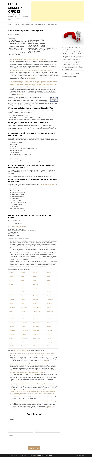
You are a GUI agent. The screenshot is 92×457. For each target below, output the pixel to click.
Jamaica (35, 303)
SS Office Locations (52, 24)
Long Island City (37, 307)
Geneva (22, 299)
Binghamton (12, 276)
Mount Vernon (36, 311)
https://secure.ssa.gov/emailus (19, 226)
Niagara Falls (24, 322)
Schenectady (12, 338)
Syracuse (49, 338)
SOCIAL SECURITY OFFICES (15, 7)
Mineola (11, 311)
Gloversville (49, 299)
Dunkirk (11, 295)
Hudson (11, 303)
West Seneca (24, 345)
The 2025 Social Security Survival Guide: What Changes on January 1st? (28, 59)
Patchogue (35, 326)
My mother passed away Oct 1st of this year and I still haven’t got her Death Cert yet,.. (32, 384)
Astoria (35, 272)
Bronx (22, 276)
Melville (49, 307)
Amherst (23, 272)
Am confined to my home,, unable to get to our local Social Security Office (29, 363)
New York (11, 315)
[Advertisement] (57, 11)
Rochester (23, 334)
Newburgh (12, 322)
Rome (48, 334)
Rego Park (49, 330)
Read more (38, 67)
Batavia (48, 272)
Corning (49, 292)
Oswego (23, 326)
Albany (11, 272)
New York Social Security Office (21, 350)
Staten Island (24, 338)
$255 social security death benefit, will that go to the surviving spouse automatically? (32, 353)
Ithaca (22, 303)
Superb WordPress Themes (45, 455)
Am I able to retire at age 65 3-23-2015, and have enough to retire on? (27, 372)
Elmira (22, 295)
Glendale (35, 299)
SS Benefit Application (27, 24)
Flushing (49, 295)
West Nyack (12, 345)
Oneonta (11, 326)
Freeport (11, 299)
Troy (10, 342)
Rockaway (35, 295)
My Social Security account (47, 184)
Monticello (23, 311)
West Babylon (50, 342)
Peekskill (49, 326)
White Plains (36, 345)
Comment (34, 423)
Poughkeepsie (24, 330)
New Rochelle (50, 311)
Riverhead (11, 334)
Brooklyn (11, 284)
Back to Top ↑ (80, 455)
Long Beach (24, 307)
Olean (48, 322)
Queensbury (36, 330)
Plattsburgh (12, 330)
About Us (16, 24)
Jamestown (49, 303)
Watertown (36, 342)
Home (9, 24)
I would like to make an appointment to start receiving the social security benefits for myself (34, 401)
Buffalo (35, 292)
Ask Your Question (40, 24)
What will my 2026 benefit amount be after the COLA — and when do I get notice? (31, 70)
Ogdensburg (36, 322)
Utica (22, 342)
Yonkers (49, 345)
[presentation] (19, 441)
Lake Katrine (12, 307)
